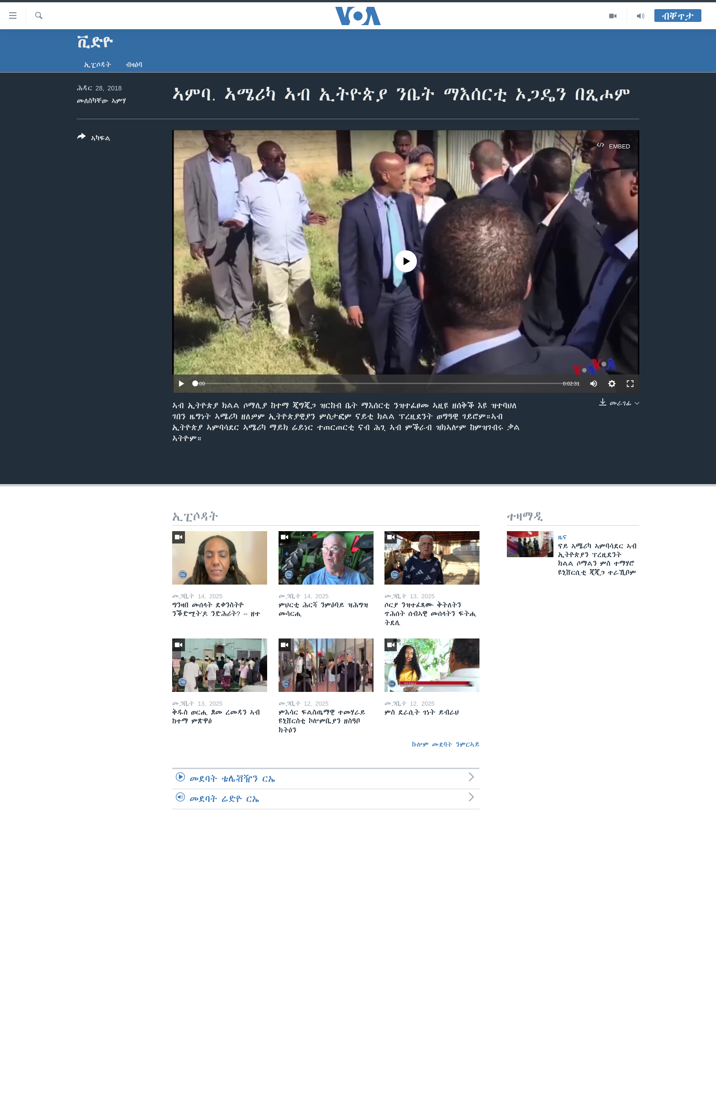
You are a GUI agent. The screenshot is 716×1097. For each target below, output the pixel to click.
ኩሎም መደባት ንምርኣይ (445, 744)
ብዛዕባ (134, 65)
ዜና (562, 537)
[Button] (94, 139)
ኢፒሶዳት (97, 65)
